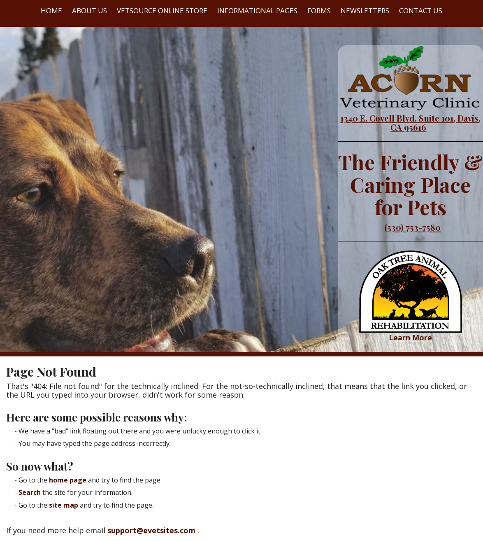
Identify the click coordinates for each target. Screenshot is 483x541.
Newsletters (365, 10)
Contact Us (420, 10)
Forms (319, 10)
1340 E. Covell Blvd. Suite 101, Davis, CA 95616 (410, 122)
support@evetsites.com (151, 530)
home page (67, 480)
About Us (89, 10)
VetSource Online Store (162, 10)
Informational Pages (257, 10)
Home (51, 10)
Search (30, 492)
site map (63, 505)
